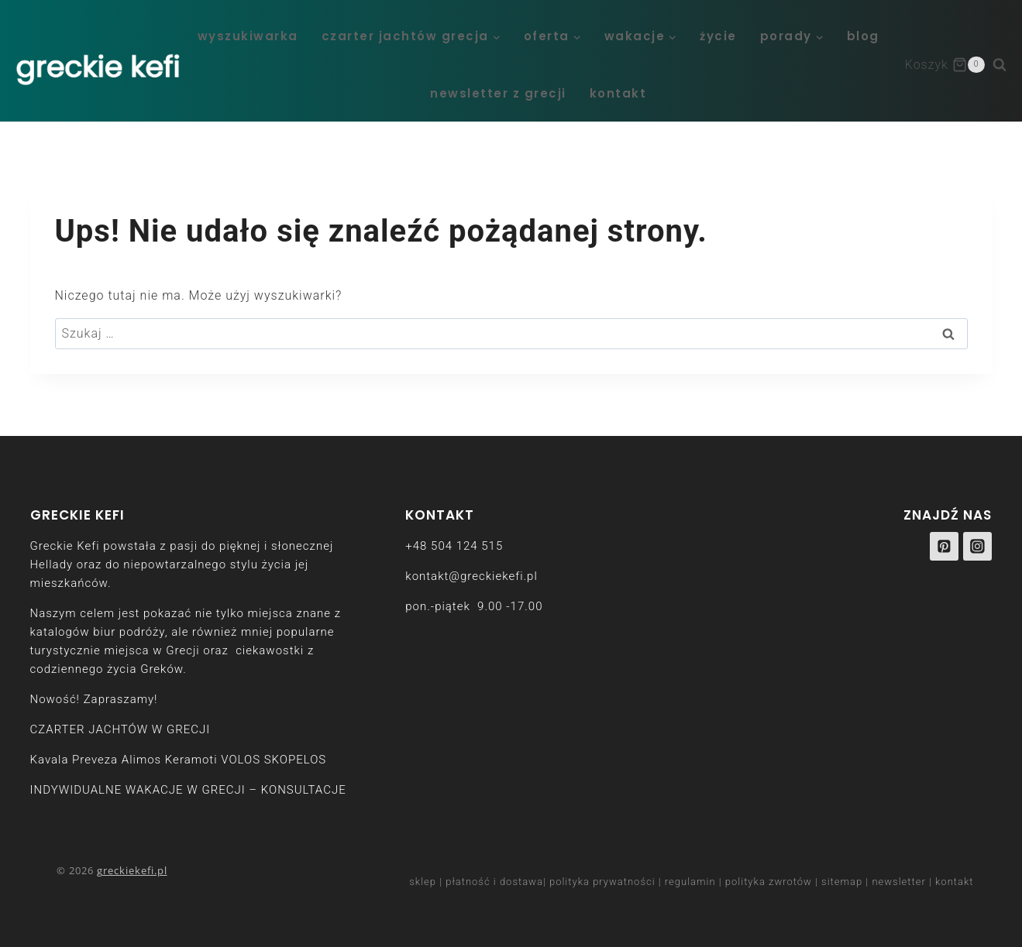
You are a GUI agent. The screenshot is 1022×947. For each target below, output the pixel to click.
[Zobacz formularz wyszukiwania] (1007, 65)
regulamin (690, 881)
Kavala (49, 760)
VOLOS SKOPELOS (273, 760)
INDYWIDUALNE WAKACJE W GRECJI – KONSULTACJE (188, 790)
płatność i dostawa (494, 881)
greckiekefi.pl (132, 870)
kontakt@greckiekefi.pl (471, 576)
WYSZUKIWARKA (248, 36)
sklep (422, 881)
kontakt (618, 93)
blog (863, 36)
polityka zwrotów (768, 881)
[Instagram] (978, 546)
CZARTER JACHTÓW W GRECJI (120, 729)
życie (718, 36)
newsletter (898, 881)
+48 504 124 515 (454, 546)
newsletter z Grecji (498, 93)
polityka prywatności (602, 881)
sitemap (841, 881)
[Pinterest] (944, 546)
